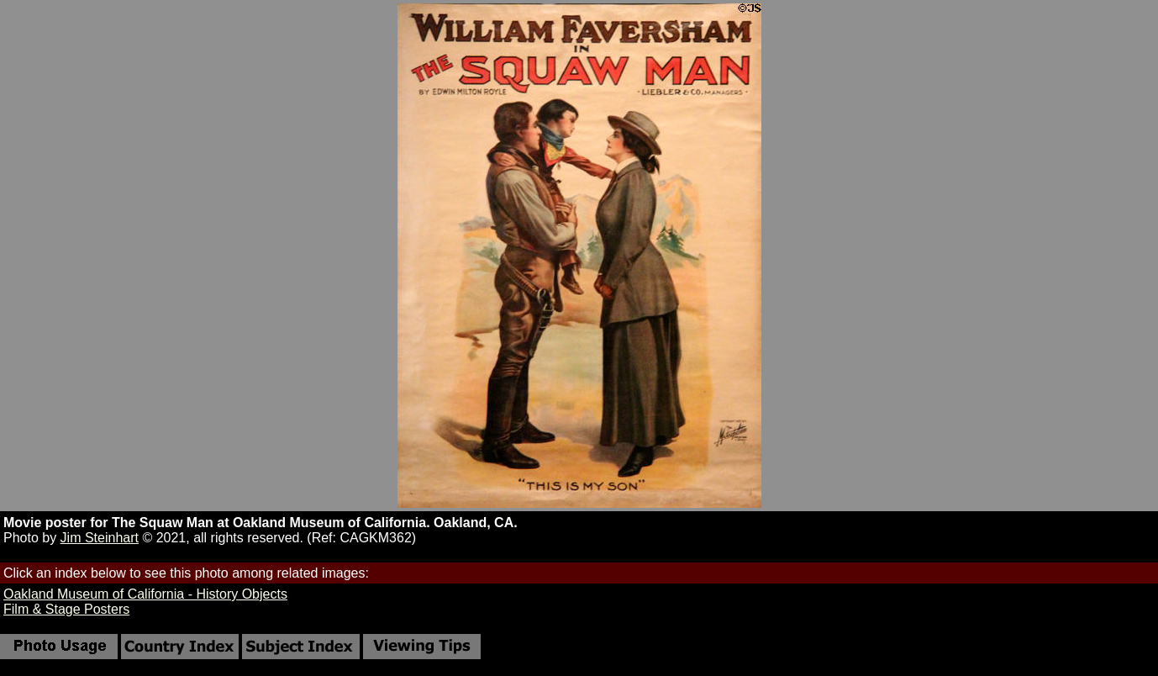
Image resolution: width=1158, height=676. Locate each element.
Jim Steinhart (100, 538)
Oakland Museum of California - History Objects (145, 594)
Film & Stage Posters (66, 609)
